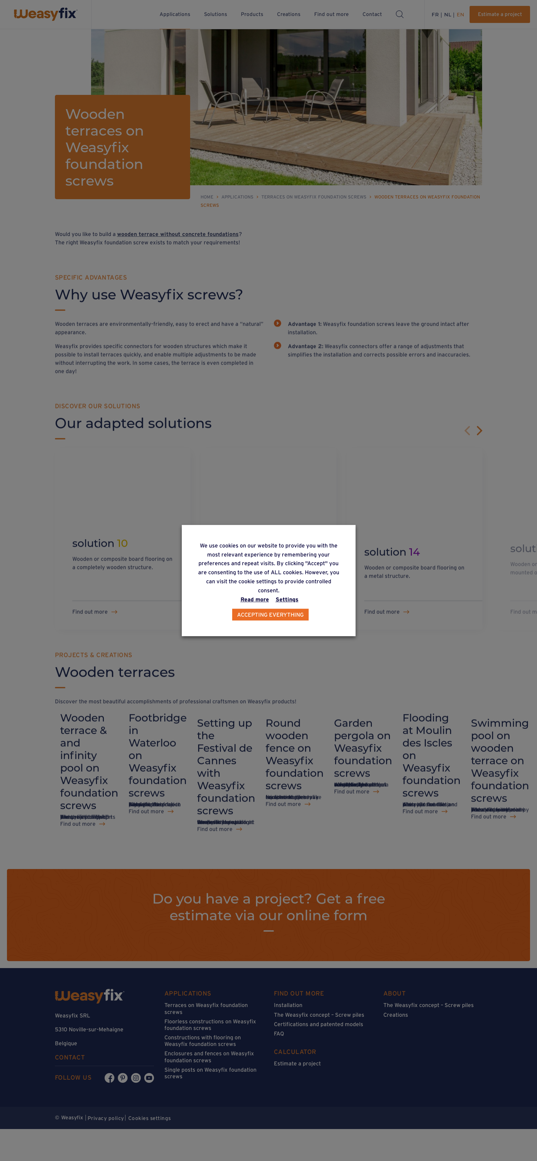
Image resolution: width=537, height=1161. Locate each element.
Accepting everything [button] (270, 614)
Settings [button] (287, 599)
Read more (255, 599)
